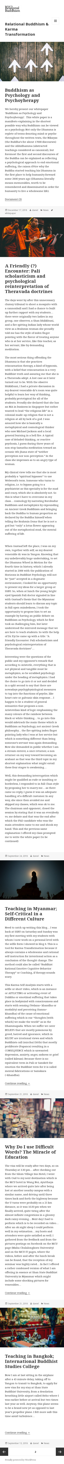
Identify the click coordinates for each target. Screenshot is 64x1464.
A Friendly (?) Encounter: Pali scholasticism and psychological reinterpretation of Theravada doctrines (28, 278)
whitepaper (10, 213)
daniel (35, 210)
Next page (60, 1452)
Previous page (4, 1452)
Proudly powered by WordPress (20, 1459)
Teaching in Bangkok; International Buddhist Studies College (31, 1361)
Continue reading (17, 1083)
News (46, 210)
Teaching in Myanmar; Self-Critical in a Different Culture (31, 913)
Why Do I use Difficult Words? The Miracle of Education (30, 1152)
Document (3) (13, 199)
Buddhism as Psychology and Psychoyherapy (22, 95)
